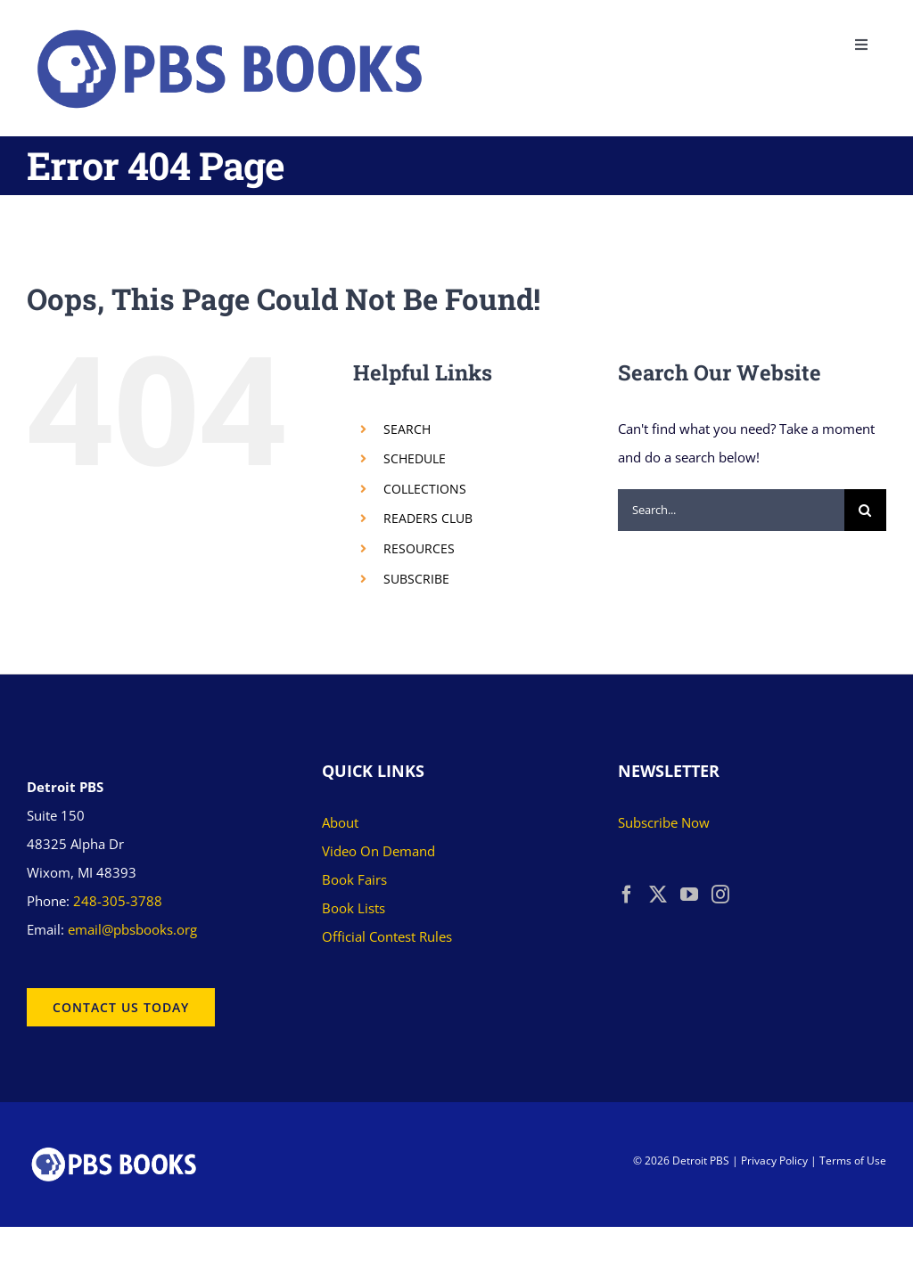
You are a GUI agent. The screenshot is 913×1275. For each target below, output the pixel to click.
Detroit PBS (700, 1160)
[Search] (865, 510)
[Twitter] (658, 894)
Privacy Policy (774, 1160)
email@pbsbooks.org (132, 929)
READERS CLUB (428, 518)
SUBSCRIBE (416, 578)
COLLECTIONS (424, 488)
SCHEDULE (414, 458)
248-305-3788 (117, 901)
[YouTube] (689, 894)
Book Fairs (354, 879)
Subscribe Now (664, 822)
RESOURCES (419, 548)
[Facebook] (627, 894)
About (340, 822)
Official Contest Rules (387, 936)
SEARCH (407, 429)
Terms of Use (852, 1160)
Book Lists (353, 908)
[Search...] (731, 510)
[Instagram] (720, 894)
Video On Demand (378, 851)
